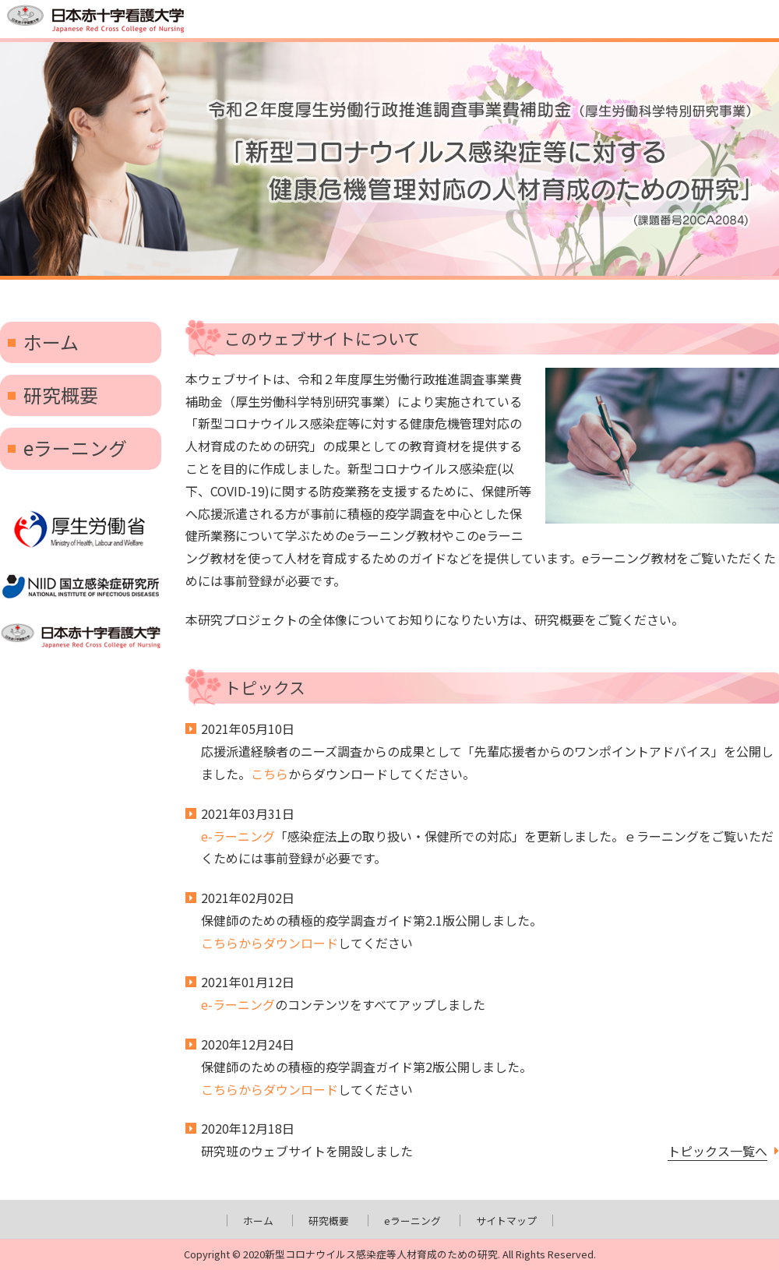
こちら (269, 773)
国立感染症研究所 (80, 586)
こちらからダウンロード (269, 942)
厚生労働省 (80, 529)
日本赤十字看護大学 (80, 637)
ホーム (51, 341)
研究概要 (60, 394)
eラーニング (75, 447)
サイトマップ (506, 1220)
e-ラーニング (238, 836)
